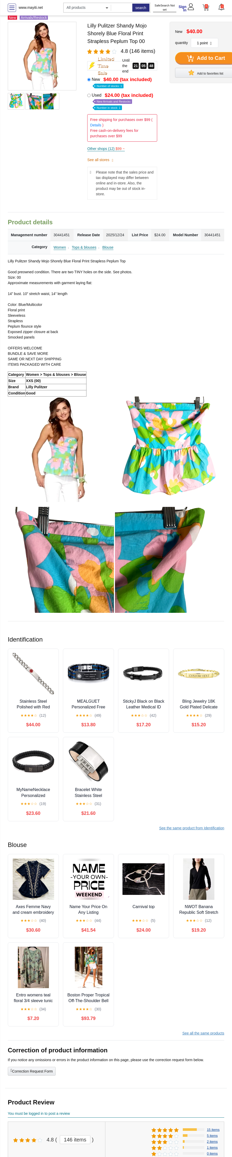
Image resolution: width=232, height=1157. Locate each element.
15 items (213, 1130)
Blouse (107, 247)
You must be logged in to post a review (39, 1113)
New (122, 82)
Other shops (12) (106, 149)
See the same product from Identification (191, 828)
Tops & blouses (84, 247)
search (140, 8)
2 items (212, 1142)
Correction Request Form (32, 1070)
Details (95, 125)
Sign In (182, 8)
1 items (212, 1147)
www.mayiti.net (31, 7)
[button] (221, 7)
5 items (212, 1136)
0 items (212, 1153)
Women (60, 247)
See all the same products (203, 1033)
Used (123, 101)
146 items (75, 1139)
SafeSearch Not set (165, 7)
